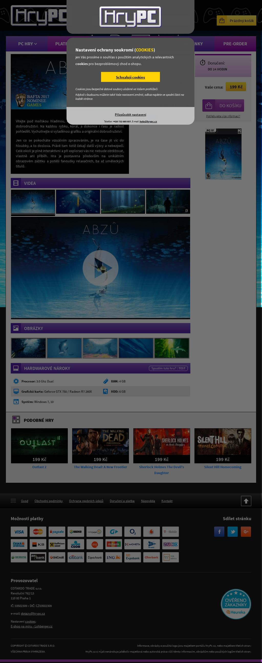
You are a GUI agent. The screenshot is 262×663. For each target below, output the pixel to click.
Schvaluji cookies (130, 77)
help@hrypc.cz (148, 121)
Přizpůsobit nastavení (130, 114)
